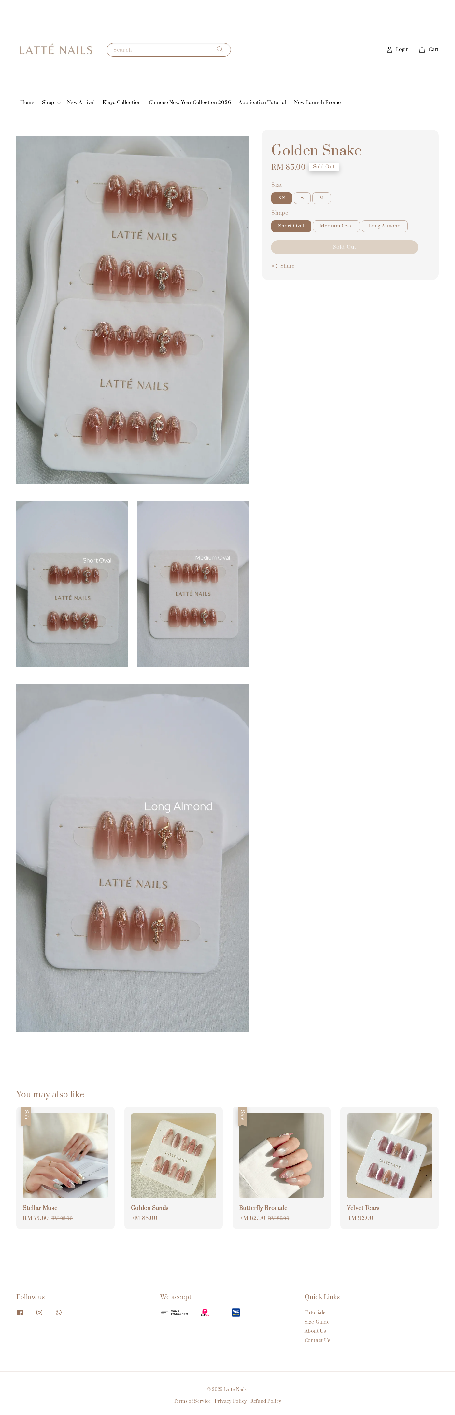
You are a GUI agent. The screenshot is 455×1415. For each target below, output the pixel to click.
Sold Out (344, 247)
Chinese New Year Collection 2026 (190, 103)
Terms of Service (192, 1401)
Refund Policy (265, 1401)
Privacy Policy (231, 1401)
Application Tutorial (262, 103)
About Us (315, 1331)
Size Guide (317, 1322)
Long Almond (384, 226)
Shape (279, 213)
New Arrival (81, 103)
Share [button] (282, 266)
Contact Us (318, 1341)
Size (277, 185)
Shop (48, 103)
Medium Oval (336, 226)
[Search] (220, 49)
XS (281, 198)
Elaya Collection (122, 103)
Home (27, 103)
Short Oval (291, 226)
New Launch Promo (317, 103)
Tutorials (315, 1313)
